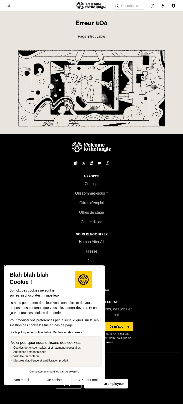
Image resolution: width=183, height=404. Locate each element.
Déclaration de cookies (67, 332)
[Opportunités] (163, 6)
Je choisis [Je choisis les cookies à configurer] (54, 380)
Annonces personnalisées (29, 352)
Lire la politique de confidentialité (30, 332)
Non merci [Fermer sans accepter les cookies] (21, 380)
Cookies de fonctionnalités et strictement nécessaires (47, 347)
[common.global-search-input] (128, 6)
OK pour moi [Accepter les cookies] (88, 380)
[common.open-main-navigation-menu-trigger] (8, 6)
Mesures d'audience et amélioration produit (40, 360)
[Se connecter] (173, 6)
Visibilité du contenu (26, 356)
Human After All (91, 242)
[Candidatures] (152, 6)
